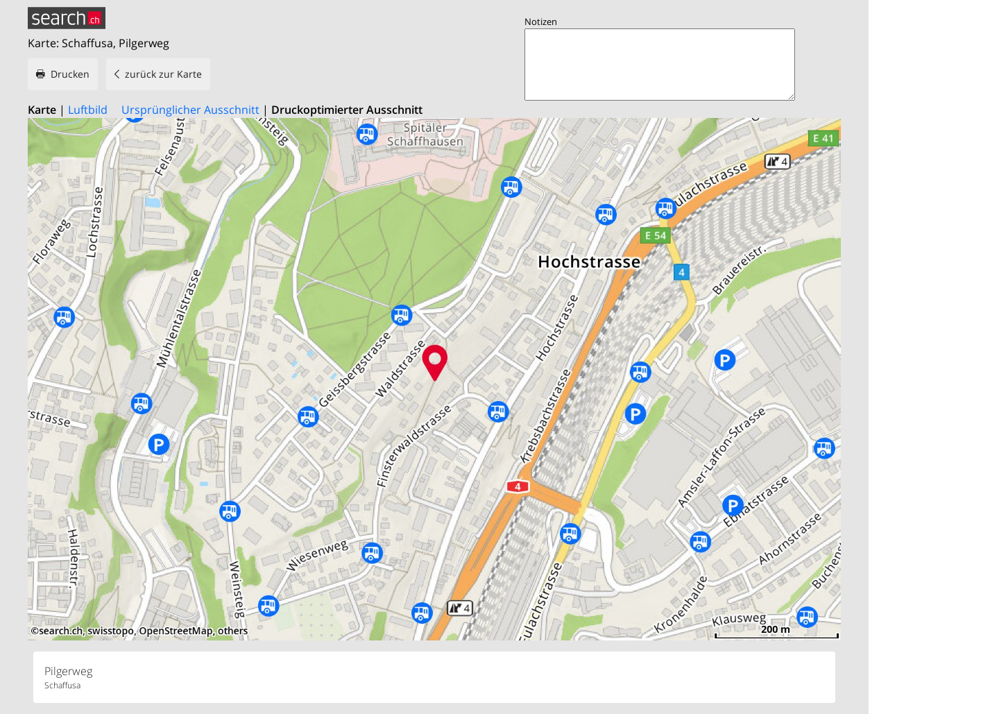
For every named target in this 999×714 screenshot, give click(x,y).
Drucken (70, 73)
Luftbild (88, 109)
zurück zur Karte (163, 73)
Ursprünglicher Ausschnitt (190, 109)
